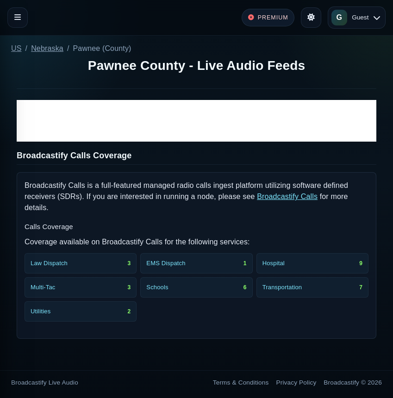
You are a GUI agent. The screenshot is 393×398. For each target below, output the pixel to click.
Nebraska (47, 48)
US (16, 48)
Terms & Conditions (241, 382)
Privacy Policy (296, 382)
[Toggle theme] (311, 17)
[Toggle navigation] (17, 17)
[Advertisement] (196, 121)
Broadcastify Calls (287, 196)
